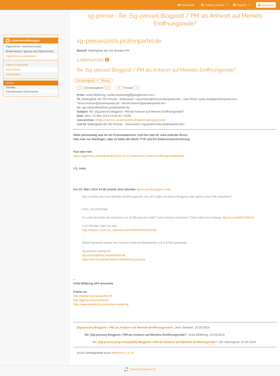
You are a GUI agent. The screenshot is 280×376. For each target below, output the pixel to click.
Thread (105, 80)
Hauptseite (186, 5)
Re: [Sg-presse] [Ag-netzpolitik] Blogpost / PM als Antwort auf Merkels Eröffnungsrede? (155, 342)
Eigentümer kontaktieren (21, 56)
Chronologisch (85, 80)
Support (240, 5)
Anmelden (266, 5)
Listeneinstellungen (23, 40)
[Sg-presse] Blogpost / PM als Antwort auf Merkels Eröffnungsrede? (125, 327)
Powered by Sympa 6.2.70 (143, 369)
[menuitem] (186, 5)
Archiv (10, 83)
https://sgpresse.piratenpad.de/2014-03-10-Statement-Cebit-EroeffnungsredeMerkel (128, 155)
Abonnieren (13, 69)
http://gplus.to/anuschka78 (90, 300)
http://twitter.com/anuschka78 (92, 296)
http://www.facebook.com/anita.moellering (100, 304)
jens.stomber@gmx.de (153, 189)
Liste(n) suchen (212, 5)
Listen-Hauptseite (17, 64)
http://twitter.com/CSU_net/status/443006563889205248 (119, 230)
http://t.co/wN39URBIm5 (238, 217)
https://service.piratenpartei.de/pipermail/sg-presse (130, 120)
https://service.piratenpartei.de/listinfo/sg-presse (113, 259)
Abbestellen (13, 74)
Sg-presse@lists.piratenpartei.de (103, 255)
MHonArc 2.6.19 (123, 352)
